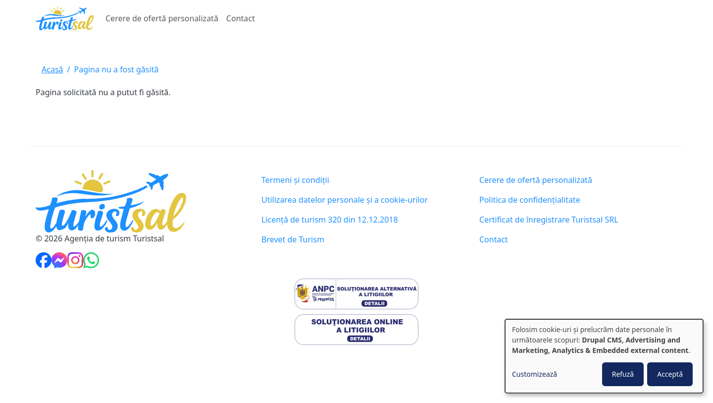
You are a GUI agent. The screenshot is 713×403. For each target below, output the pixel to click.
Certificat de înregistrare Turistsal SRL (548, 219)
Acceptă (670, 374)
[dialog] (604, 356)
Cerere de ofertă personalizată (161, 18)
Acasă (52, 69)
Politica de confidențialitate (529, 199)
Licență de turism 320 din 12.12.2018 (329, 219)
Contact (240, 18)
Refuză (623, 374)
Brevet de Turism (292, 239)
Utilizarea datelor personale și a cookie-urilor (344, 199)
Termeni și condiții (295, 179)
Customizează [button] (534, 374)
